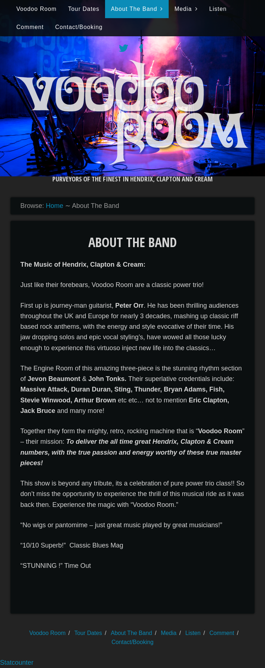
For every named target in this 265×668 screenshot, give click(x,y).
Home (54, 205)
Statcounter (16, 662)
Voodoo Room (36, 9)
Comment (30, 27)
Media (183, 9)
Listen (217, 9)
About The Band (134, 9)
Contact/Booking (79, 27)
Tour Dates (83, 9)
